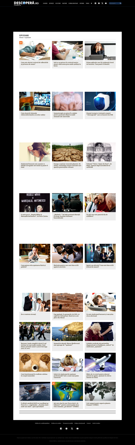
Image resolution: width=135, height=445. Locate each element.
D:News (45, 3)
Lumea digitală (73, 3)
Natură (64, 3)
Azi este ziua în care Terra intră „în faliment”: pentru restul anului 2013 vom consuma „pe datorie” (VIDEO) (67, 404)
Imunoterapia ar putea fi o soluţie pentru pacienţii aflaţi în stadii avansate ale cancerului (67, 115)
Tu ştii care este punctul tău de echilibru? (100, 215)
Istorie (81, 3)
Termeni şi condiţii (67, 422)
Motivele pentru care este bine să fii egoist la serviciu (66, 265)
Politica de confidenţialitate (43, 422)
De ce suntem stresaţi (28, 313)
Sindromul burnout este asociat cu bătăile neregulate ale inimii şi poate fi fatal (34, 166)
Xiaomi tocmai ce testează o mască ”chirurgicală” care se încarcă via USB (98, 114)
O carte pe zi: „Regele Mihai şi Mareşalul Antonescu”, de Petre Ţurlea (34, 216)
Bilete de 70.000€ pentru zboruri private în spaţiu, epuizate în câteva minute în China (100, 374)
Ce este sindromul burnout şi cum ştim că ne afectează (99, 314)
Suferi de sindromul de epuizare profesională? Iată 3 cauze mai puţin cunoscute (66, 374)
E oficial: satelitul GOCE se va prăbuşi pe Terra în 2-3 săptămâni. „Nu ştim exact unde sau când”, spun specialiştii (34, 404)
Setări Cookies (95, 422)
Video (87, 3)
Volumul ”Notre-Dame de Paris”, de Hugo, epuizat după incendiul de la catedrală (98, 166)
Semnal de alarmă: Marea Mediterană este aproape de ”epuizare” (66, 343)
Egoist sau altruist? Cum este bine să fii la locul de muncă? (99, 265)
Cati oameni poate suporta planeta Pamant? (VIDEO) (98, 403)
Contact (88, 422)
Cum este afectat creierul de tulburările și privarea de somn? (34, 64)
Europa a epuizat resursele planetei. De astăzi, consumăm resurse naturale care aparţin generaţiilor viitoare (67, 166)
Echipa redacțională (79, 422)
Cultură (57, 3)
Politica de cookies (56, 422)
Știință (51, 3)
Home (21, 38)
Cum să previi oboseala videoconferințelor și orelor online (32, 114)
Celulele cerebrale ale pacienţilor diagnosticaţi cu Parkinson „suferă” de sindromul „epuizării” (99, 344)
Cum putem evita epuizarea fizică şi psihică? (33, 265)
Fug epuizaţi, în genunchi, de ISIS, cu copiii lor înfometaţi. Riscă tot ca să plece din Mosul (67, 315)
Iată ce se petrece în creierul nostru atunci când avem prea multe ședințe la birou (67, 64)
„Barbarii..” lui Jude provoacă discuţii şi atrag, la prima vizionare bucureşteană (67, 216)
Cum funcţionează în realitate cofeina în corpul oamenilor (34, 374)
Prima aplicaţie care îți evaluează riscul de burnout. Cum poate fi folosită (99, 64)
